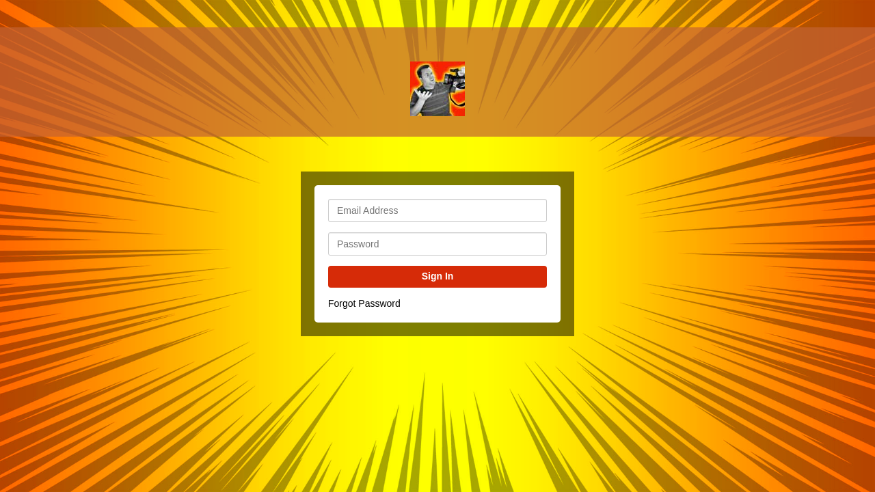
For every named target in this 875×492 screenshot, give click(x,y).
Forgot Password (364, 303)
